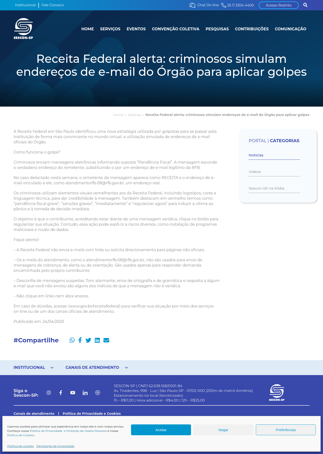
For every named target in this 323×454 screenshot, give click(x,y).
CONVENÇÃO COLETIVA (175, 29)
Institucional (25, 5)
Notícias (134, 115)
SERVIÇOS (110, 29)
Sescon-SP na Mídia (266, 188)
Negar (223, 430)
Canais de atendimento (34, 413)
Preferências (286, 430)
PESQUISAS (217, 29)
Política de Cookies (20, 435)
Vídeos (255, 171)
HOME (87, 29)
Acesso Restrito (279, 5)
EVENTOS (136, 29)
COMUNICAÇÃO (290, 29)
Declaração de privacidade (55, 446)
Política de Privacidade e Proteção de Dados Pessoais (68, 431)
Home (118, 115)
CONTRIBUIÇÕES (252, 29)
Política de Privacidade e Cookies (92, 413)
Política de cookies (20, 446)
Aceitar (161, 430)
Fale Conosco (53, 5)
